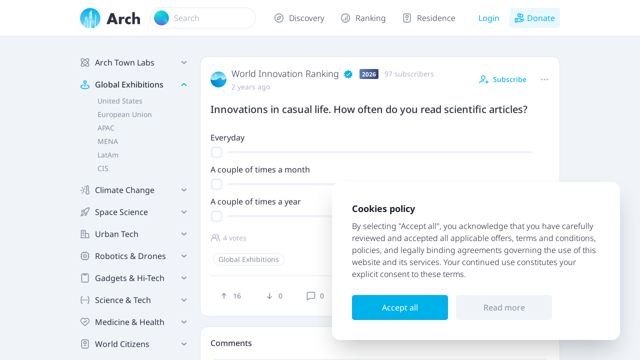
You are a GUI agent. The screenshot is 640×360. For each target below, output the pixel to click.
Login (489, 18)
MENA (108, 141)
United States (120, 101)
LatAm (108, 155)
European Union (125, 114)
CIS (103, 168)
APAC (106, 127)
